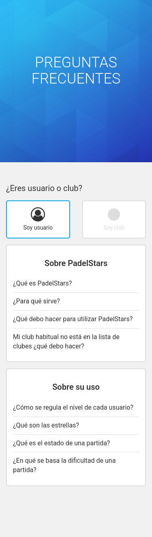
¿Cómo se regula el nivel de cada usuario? (73, 407)
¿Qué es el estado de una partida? (61, 443)
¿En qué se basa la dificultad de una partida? (64, 465)
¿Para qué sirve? (36, 301)
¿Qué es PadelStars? (42, 283)
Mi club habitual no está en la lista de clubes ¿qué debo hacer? (66, 341)
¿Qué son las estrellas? (46, 425)
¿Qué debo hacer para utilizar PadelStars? (73, 319)
